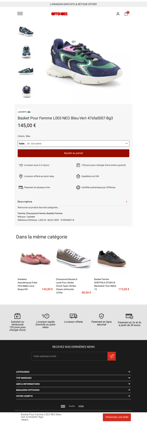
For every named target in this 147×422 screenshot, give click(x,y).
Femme (21, 213)
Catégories (22, 372)
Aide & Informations (28, 384)
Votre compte (24, 396)
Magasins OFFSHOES (28, 390)
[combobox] (73, 143)
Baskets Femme (54, 213)
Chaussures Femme (36, 213)
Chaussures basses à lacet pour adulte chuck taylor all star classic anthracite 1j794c (66, 286)
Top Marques (24, 378)
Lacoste (31, 216)
